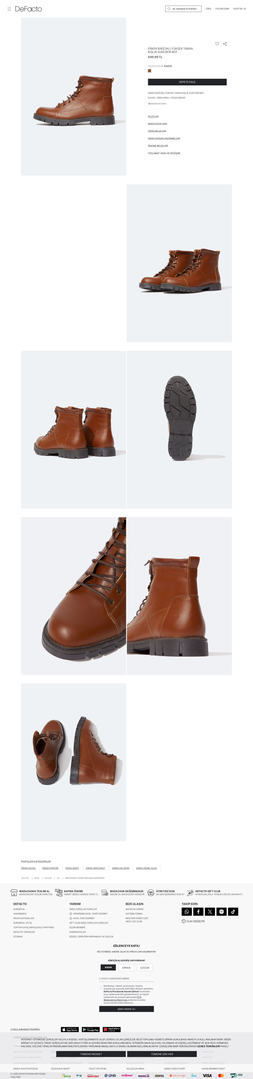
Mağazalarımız (135, 909)
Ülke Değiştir (195, 921)
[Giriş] (208, 8)
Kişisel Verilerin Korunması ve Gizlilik (91, 936)
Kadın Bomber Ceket (213, 1068)
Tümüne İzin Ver (162, 1054)
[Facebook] (198, 912)
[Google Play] (91, 1029)
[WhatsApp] (187, 912)
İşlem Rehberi (77, 927)
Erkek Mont (72, 868)
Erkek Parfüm (50, 868)
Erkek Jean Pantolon (25, 1068)
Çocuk (144, 967)
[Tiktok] (233, 912)
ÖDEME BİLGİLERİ (158, 145)
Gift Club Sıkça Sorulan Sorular (88, 923)
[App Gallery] (112, 1029)
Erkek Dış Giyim (120, 868)
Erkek (126, 967)
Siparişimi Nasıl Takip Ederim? (88, 913)
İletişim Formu (134, 913)
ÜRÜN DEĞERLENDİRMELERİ (164, 138)
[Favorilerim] (222, 8)
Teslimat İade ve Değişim (164, 153)
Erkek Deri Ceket (95, 868)
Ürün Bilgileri (157, 131)
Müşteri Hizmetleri (137, 918)
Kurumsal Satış (22, 923)
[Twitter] (210, 912)
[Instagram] (221, 912)
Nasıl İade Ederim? (82, 918)
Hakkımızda (20, 913)
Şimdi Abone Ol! (126, 1009)
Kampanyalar (77, 932)
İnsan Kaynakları (23, 918)
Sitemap (18, 936)
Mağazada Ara (157, 123)
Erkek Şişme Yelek (146, 868)
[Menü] (9, 9)
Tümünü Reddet (91, 1054)
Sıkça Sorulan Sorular (83, 909)
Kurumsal (19, 909)
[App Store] (70, 1029)
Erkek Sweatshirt (174, 1068)
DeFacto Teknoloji (24, 932)
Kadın (108, 967)
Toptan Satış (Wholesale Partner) (33, 927)
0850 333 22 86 (134, 921)
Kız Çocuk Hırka (135, 1068)
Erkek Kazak (28, 868)
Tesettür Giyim (97, 1068)
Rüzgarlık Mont (60, 1068)
